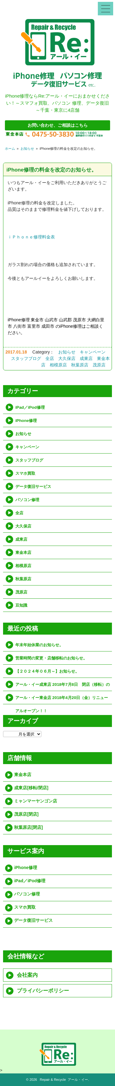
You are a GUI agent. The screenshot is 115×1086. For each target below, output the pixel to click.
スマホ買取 (25, 473)
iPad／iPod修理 (30, 407)
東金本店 (23, 552)
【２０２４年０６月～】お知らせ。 (47, 671)
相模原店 (58, 364)
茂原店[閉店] (26, 814)
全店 (49, 358)
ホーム (10, 148)
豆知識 (21, 605)
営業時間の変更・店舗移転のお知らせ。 (51, 658)
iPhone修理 (26, 420)
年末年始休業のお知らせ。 (39, 645)
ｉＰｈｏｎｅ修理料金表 (31, 236)
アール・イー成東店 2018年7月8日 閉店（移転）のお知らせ (62, 686)
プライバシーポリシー (43, 991)
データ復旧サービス (33, 486)
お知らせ (27, 148)
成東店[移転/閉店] (31, 787)
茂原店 (99, 364)
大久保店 (66, 358)
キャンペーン (92, 352)
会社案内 (27, 975)
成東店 (86, 358)
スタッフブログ (26, 358)
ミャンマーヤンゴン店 (35, 800)
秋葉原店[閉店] (28, 827)
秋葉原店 (79, 364)
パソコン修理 (27, 499)
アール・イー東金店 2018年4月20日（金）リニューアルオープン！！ (61, 699)
